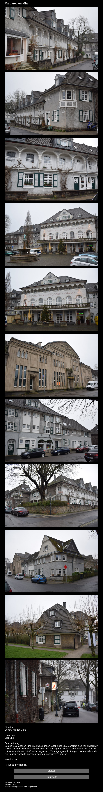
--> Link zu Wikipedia (16, 765)
